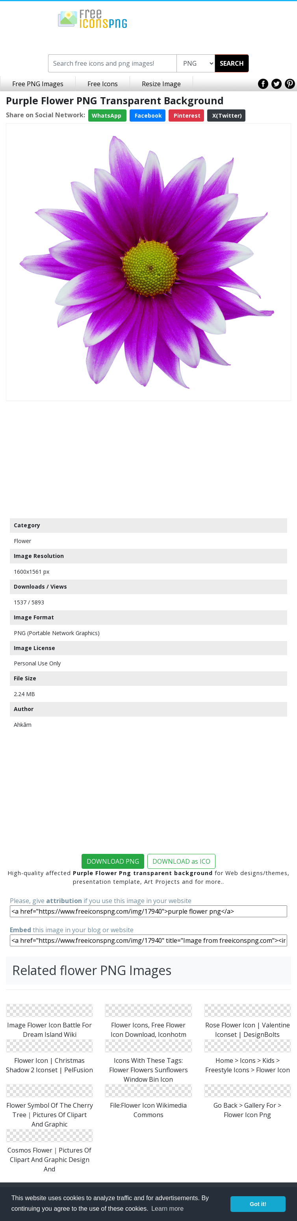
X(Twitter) (226, 115)
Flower (22, 541)
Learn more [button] (167, 1208)
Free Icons (102, 83)
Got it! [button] (258, 1204)
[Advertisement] (148, 459)
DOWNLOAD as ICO (181, 861)
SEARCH (232, 63)
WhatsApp (107, 115)
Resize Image (161, 83)
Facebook (147, 115)
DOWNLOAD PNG (113, 861)
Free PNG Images (37, 83)
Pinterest (186, 115)
